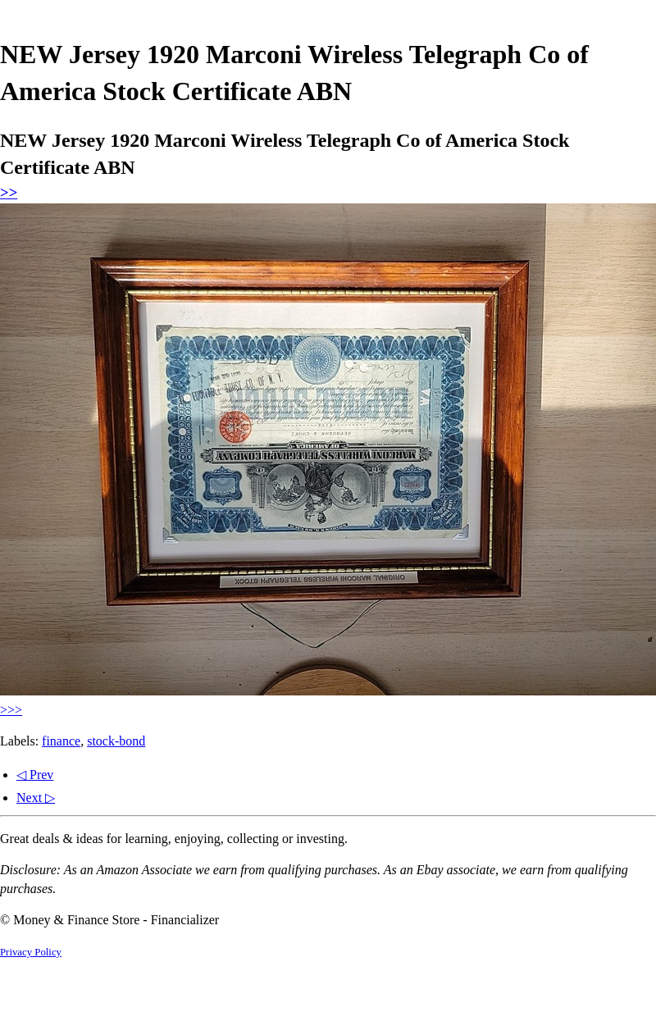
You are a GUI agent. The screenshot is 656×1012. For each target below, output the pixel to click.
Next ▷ (35, 798)
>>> (11, 710)
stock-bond (116, 741)
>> (8, 192)
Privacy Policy (30, 952)
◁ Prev (34, 775)
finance (61, 741)
